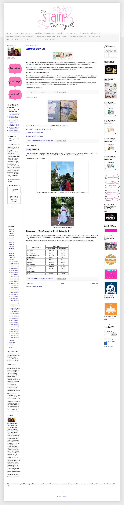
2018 (10, 246)
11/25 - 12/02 (14, 263)
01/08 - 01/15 (14, 335)
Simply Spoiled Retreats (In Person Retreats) (51, 36)
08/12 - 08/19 (14, 279)
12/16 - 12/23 (14, 261)
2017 (10, 248)
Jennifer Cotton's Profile (109, 341)
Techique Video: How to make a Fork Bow (14, 124)
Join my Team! (71, 33)
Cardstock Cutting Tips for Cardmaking (19, 36)
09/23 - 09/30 (14, 272)
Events (8, 33)
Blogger (65, 496)
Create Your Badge (108, 346)
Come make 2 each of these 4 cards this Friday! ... (15, 310)
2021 (10, 240)
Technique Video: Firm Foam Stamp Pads (14, 128)
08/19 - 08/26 (14, 277)
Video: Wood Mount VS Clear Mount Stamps (14, 113)
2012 (10, 259)
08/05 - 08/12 (14, 281)
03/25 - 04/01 (14, 322)
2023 (10, 235)
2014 (10, 255)
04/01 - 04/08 (14, 320)
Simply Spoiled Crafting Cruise (89, 33)
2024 (10, 233)
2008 (10, 347)
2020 (10, 242)
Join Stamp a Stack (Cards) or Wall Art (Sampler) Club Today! (42, 33)
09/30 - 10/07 (14, 270)
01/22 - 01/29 (14, 333)
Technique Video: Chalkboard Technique (14, 131)
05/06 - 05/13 (14, 303)
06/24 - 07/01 (14, 287)
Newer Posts (30, 283)
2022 (10, 238)
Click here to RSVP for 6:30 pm (34, 136)
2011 (10, 340)
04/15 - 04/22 (14, 316)
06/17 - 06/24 (14, 290)
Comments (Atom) (37, 286)
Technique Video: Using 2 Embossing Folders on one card (14, 118)
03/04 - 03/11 (14, 327)
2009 (10, 345)
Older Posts (95, 283)
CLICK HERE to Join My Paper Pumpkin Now (13, 147)
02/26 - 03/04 (14, 329)
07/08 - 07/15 (14, 285)
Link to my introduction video (14, 139)
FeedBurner (14, 201)
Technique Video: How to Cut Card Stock (14, 110)
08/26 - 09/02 (14, 274)
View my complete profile (13, 476)
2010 (10, 342)
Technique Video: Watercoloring (13, 121)
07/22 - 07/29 (14, 283)
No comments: (49, 92)
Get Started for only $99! (35, 48)
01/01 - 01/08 (14, 337)
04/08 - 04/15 (14, 318)
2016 (10, 251)
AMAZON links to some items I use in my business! (23, 40)
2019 (10, 244)
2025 (10, 231)
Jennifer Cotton (13, 423)
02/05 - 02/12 (14, 331)
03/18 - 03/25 (14, 324)
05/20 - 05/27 (14, 298)
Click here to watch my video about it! (13, 152)
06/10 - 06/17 (14, 292)
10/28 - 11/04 (14, 268)
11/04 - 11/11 (14, 266)
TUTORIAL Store (50, 40)
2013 (10, 257)
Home (16, 33)
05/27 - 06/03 (14, 296)
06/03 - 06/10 (14, 294)
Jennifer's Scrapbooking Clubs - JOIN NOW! (85, 36)
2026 (10, 229)
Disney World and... (33, 149)
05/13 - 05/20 (14, 300)
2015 (10, 253)
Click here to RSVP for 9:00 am (34, 132)
